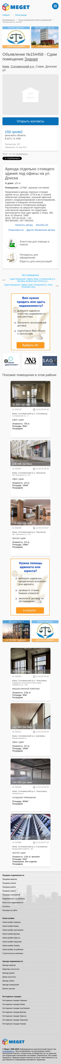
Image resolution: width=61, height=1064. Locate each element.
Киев (5, 66)
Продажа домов (9, 887)
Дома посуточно (9, 977)
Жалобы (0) (42, 225)
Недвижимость (8, 20)
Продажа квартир (9, 879)
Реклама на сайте (9, 910)
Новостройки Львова (11, 945)
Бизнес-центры (8, 989)
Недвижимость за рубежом (13, 899)
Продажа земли (8, 891)
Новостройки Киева (10, 926)
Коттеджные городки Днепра (14, 1012)
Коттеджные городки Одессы (14, 1016)
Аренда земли (8, 981)
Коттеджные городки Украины (14, 1000)
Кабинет (6, 15)
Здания (31, 59)
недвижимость (22, 154)
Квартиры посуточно (10, 969)
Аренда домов (8, 973)
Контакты (6, 906)
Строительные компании (12, 953)
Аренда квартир (9, 965)
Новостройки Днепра (11, 934)
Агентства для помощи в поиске (34, 243)
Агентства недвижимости (12, 902)
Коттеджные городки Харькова (15, 1020)
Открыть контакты (30, 121)
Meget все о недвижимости (30, 1042)
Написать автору (24, 225)
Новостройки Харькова (11, 942)
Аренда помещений (10, 985)
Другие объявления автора (41, 230)
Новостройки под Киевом (12, 930)
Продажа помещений (11, 895)
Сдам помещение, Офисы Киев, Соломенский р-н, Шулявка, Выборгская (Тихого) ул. (32, 280)
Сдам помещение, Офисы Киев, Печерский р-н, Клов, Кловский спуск (28, 286)
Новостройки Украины (11, 922)
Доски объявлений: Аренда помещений (35, 20)
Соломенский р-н (22, 66)
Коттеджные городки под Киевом (16, 1008)
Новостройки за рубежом (12, 949)
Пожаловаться (16, 230)
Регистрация (21, 15)
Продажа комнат (9, 883)
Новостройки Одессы (11, 938)
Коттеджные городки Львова (14, 1024)
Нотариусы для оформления (29, 256)
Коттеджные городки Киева (13, 1004)
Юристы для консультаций (36, 261)
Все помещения (30, 275)
